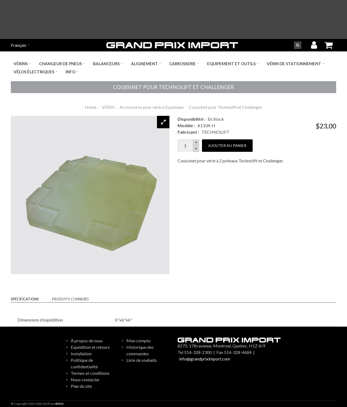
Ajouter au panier (227, 145)
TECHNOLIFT (215, 131)
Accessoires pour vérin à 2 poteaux (152, 107)
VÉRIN (108, 107)
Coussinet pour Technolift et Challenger (225, 107)
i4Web (58, 403)
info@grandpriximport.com (204, 358)
